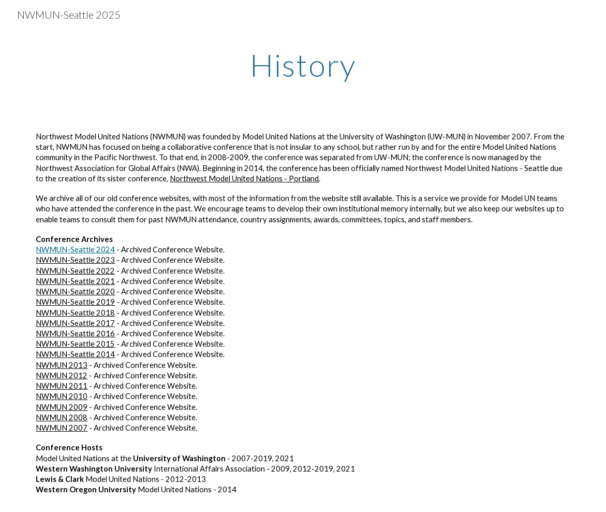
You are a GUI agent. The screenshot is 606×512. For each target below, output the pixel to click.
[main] (303, 65)
